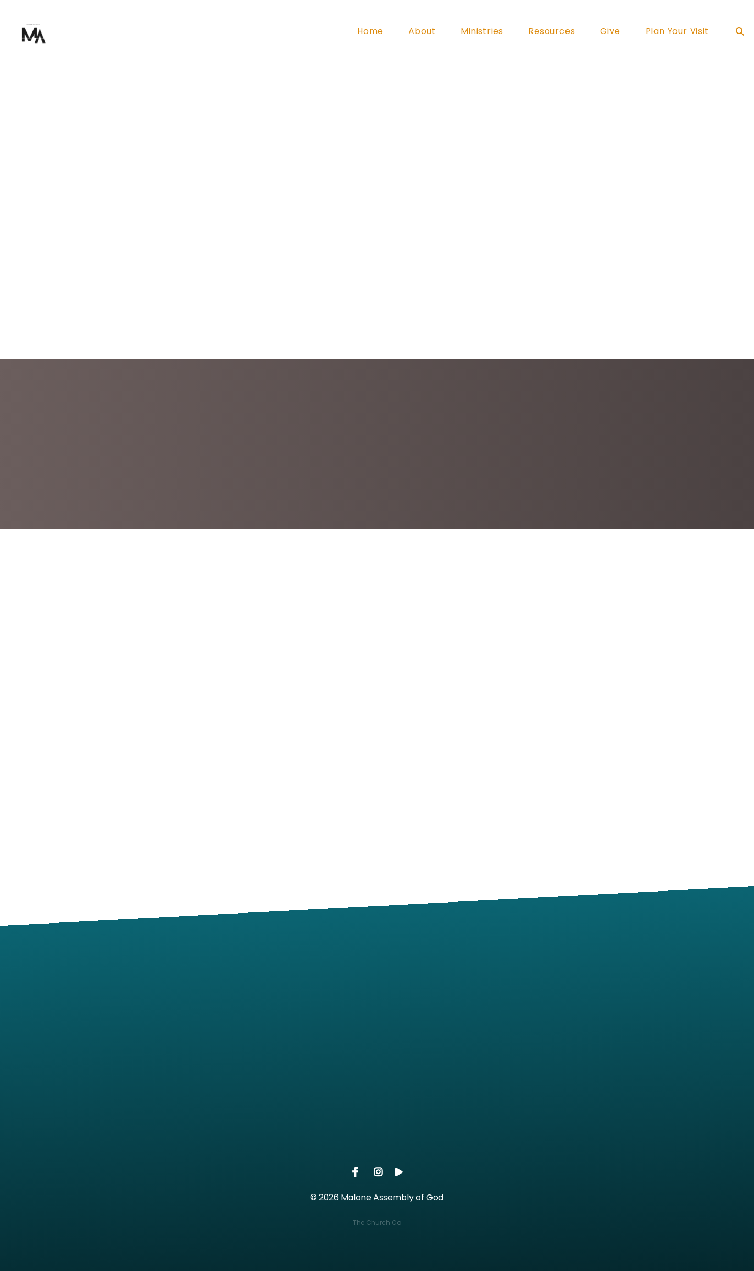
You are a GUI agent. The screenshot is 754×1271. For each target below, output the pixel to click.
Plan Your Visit (677, 32)
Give (610, 32)
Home (370, 32)
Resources (551, 32)
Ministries (482, 32)
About (422, 32)
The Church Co (377, 1222)
